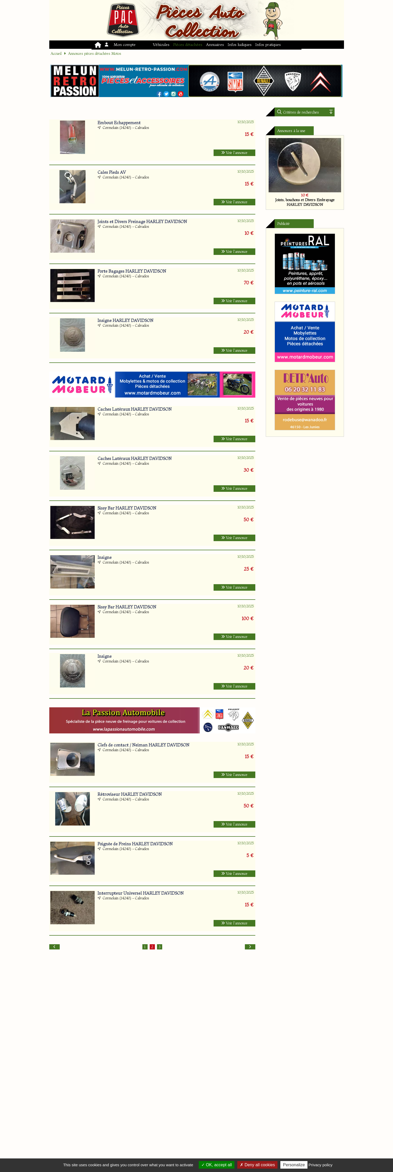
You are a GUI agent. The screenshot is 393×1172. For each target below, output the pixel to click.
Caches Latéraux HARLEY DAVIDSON (135, 409)
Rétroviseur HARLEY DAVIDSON (130, 794)
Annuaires (215, 44)
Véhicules (161, 44)
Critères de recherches (300, 112)
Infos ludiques (240, 44)
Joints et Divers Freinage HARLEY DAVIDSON (142, 221)
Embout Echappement (119, 122)
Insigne (105, 557)
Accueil (56, 53)
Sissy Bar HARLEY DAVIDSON (127, 508)
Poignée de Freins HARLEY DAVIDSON (135, 843)
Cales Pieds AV (112, 172)
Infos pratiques (268, 44)
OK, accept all (216, 1165)
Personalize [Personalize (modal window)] (294, 1165)
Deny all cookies (257, 1165)
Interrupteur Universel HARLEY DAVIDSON (141, 893)
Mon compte (120, 44)
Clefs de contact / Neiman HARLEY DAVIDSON (143, 745)
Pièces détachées (187, 44)
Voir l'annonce (234, 152)
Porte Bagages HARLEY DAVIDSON (132, 271)
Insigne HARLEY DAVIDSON (125, 320)
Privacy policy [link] (320, 1165)
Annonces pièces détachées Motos (94, 53)
